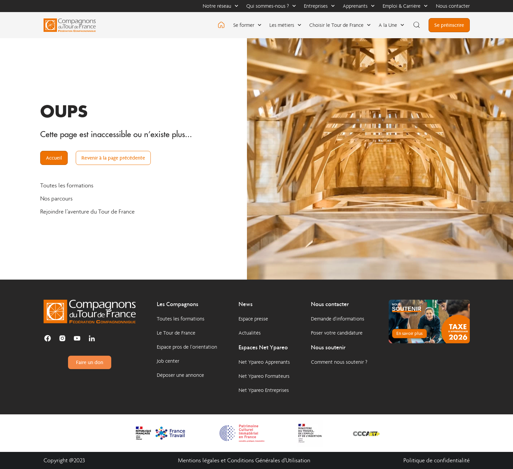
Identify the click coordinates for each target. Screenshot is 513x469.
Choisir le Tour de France (340, 25)
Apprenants (359, 6)
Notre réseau (220, 6)
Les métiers (285, 25)
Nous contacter (453, 6)
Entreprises (319, 6)
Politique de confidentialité (436, 460)
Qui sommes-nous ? (271, 6)
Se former (247, 25)
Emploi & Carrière (405, 6)
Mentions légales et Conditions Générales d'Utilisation (244, 460)
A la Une (391, 25)
